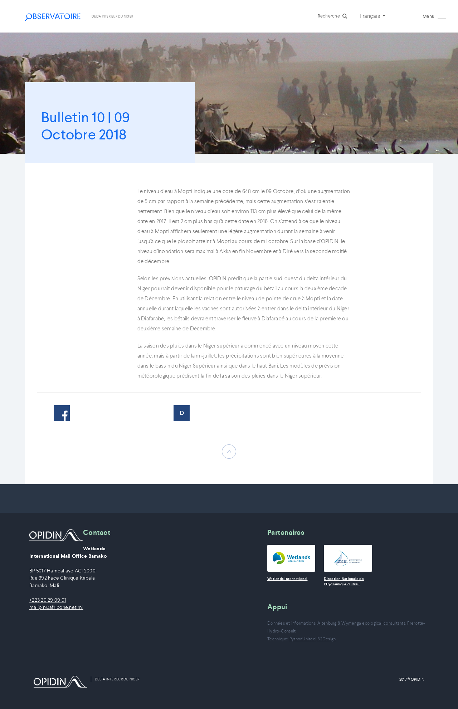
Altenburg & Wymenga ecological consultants (361, 623)
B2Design (326, 638)
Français (370, 15)
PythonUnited (302, 638)
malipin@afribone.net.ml (56, 607)
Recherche (329, 16)
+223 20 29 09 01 (47, 600)
